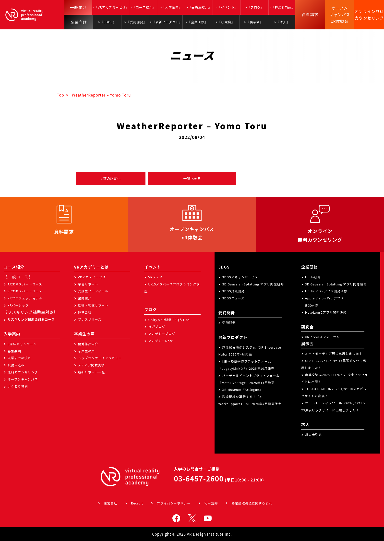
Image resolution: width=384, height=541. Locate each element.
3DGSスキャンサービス (240, 277)
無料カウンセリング (23, 372)
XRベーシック (18, 305)
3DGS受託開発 (233, 291)
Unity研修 (313, 277)
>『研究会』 (225, 22)
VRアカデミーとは (92, 277)
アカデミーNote (160, 340)
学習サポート (88, 284)
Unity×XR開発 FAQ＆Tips (169, 319)
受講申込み (16, 365)
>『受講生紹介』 (199, 7)
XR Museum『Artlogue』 (242, 389)
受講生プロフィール (93, 291)
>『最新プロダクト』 (166, 22)
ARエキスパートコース (25, 284)
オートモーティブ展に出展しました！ (333, 353)
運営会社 (84, 312)
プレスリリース (89, 319)
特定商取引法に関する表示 (251, 503)
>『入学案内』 (171, 7)
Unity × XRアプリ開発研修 (326, 291)
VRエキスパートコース (25, 291)
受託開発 (229, 322)
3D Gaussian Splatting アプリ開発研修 (253, 284)
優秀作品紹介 (88, 344)
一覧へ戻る (192, 178)
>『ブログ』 (254, 7)
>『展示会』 (253, 22)
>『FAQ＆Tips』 (282, 7)
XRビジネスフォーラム (322, 336)
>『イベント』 (227, 7)
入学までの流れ (19, 358)
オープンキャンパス (23, 379)
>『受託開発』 (135, 22)
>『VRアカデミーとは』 (110, 7)
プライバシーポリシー (174, 503)
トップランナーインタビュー (100, 358)
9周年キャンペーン (22, 344)
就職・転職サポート (93, 305)
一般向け (78, 7)
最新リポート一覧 (91, 372)
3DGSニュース (233, 298)
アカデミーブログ (161, 333)
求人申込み (313, 434)
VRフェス (155, 277)
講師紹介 (84, 298)
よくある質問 (18, 386)
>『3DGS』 (107, 22)
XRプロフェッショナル (25, 298)
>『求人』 (282, 22)
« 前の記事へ (110, 178)
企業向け (78, 22)
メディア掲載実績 (91, 365)
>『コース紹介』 (143, 7)
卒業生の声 (86, 351)
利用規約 (211, 503)
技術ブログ (156, 326)
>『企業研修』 (197, 22)
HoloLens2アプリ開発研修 (326, 312)
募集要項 (14, 351)
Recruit (137, 503)
